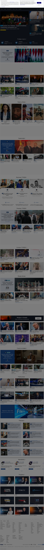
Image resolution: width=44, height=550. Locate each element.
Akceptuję (39, 2)
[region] (22, 4)
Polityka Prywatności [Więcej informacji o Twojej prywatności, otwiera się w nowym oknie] (3, 6)
